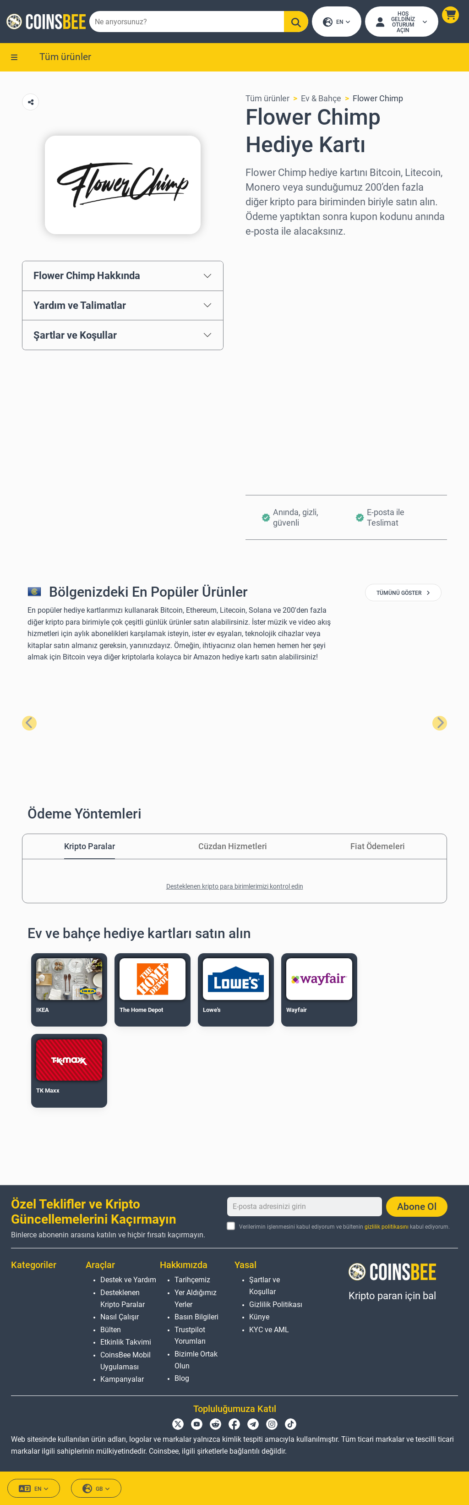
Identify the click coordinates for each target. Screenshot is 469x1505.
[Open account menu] (401, 22)
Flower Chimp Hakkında (86, 277)
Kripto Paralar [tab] (89, 848)
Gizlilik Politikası (275, 1304)
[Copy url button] (30, 103)
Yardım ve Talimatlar (79, 307)
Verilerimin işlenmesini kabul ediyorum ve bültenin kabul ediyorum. (344, 1227)
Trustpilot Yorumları (190, 1335)
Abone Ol (416, 1206)
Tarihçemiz (192, 1279)
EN (336, 23)
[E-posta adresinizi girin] (304, 1207)
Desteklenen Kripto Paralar (122, 1298)
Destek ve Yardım (128, 1279)
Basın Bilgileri (196, 1317)
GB (96, 1489)
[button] (449, 15)
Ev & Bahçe (321, 100)
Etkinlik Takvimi (125, 1342)
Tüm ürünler (65, 58)
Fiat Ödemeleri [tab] (377, 848)
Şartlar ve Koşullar (75, 336)
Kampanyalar (122, 1379)
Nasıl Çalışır (119, 1317)
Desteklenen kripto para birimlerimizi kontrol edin (234, 888)
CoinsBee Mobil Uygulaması (125, 1361)
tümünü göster (403, 595)
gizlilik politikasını (387, 1227)
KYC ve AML (269, 1329)
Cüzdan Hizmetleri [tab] (232, 848)
